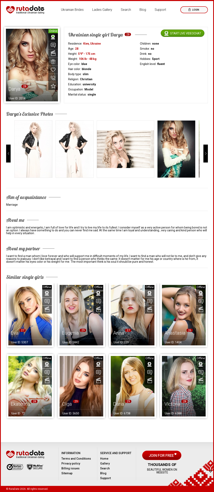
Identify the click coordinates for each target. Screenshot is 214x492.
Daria (118, 404)
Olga (67, 404)
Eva (14, 333)
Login (195, 9)
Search (126, 10)
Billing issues (70, 468)
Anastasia (174, 333)
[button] (8, 154)
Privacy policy (70, 463)
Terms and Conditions (76, 458)
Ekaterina (20, 404)
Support (160, 10)
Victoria (172, 404)
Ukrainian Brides (72, 10)
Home (104, 458)
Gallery (105, 463)
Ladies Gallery (102, 10)
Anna (118, 333)
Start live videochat (185, 33)
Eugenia (70, 333)
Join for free (162, 455)
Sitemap (66, 473)
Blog (143, 10)
